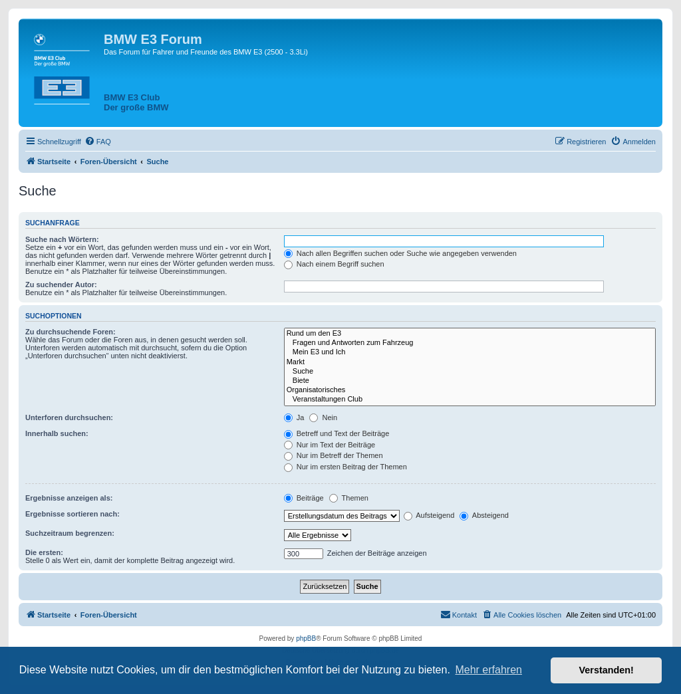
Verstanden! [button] (606, 670)
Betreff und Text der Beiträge (337, 433)
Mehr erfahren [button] (488, 669)
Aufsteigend (429, 515)
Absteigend (484, 515)
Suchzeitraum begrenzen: (69, 533)
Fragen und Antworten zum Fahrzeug (469, 343)
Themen (348, 498)
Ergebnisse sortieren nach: (72, 514)
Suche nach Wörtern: (62, 239)
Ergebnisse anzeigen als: (68, 498)
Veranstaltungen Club (469, 399)
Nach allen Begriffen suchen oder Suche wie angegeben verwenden (400, 253)
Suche (469, 371)
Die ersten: (44, 552)
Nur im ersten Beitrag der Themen (345, 467)
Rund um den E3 (469, 333)
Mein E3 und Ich (469, 352)
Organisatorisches (469, 390)
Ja (294, 417)
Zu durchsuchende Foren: (70, 332)
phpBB (306, 638)
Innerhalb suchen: (56, 433)
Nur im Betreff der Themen (333, 455)
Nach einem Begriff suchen (334, 264)
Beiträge (304, 498)
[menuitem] (97, 142)
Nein (323, 417)
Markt (469, 362)
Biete (469, 381)
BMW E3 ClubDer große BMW (136, 102)
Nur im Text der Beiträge (329, 445)
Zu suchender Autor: (61, 285)
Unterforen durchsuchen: (69, 417)
